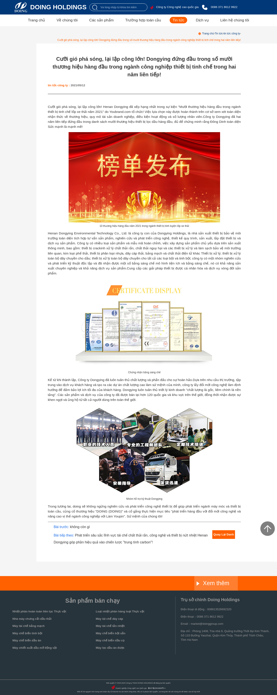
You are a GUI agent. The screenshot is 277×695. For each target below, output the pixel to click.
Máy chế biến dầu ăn (27, 640)
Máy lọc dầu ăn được (110, 647)
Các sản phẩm (101, 20)
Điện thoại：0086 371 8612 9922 (202, 616)
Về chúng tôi (67, 20)
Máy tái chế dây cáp (109, 618)
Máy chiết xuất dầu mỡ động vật (35, 647)
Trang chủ (36, 20)
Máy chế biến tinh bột (27, 633)
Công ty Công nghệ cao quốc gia (177, 7)
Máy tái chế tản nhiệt (110, 626)
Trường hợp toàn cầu (143, 20)
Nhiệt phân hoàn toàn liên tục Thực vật (39, 611)
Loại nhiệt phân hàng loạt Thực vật (120, 611)
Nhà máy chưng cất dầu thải (32, 618)
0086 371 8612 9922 (224, 7)
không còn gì (80, 527)
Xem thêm (212, 583)
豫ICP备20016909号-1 (156, 688)
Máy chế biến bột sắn (110, 633)
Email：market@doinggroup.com (202, 623)
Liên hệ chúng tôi (234, 20)
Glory (148, 583)
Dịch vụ (202, 20)
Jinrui (104, 583)
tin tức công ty (232, 33)
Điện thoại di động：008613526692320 (206, 609)
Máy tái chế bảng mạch (29, 626)
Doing (60, 583)
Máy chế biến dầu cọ (110, 640)
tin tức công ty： (59, 85)
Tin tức (178, 20)
